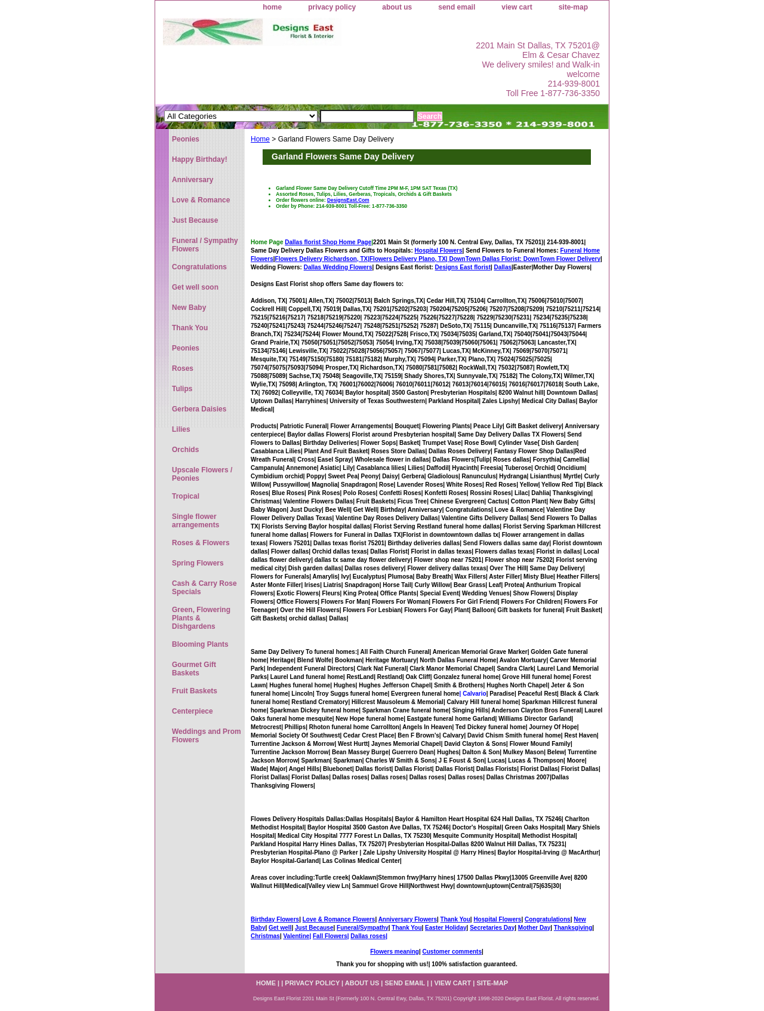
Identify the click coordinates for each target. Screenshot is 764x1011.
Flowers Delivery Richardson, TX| (322, 259)
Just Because (314, 927)
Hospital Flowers (439, 250)
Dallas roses (368, 936)
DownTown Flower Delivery (561, 259)
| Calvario (473, 693)
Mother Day (534, 927)
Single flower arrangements (195, 520)
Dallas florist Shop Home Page (328, 242)
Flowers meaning (394, 951)
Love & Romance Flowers (339, 919)
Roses (182, 368)
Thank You (455, 919)
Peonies (185, 139)
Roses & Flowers (201, 543)
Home (260, 139)
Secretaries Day (492, 927)
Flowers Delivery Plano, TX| (446, 259)
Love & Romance (201, 200)
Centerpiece (192, 711)
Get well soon (195, 287)
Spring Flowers (198, 563)
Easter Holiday (445, 927)
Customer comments (451, 951)
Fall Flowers (330, 936)
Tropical (185, 496)
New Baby (189, 307)
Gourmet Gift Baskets (194, 668)
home (272, 7)
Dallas (503, 267)
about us (397, 7)
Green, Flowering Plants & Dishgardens (201, 618)
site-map (573, 7)
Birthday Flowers (275, 919)
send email (456, 7)
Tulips (182, 389)
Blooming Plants (200, 644)
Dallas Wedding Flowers (338, 267)
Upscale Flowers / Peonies (202, 474)
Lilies (181, 429)
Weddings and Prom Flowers (206, 735)
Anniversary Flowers (407, 919)
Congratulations (548, 919)
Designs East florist (463, 267)
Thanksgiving (573, 927)
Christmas (265, 936)
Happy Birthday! (199, 159)
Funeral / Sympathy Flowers (205, 244)
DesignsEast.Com (348, 200)
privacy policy (332, 7)
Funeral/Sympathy (363, 927)
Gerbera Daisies (199, 409)
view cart (516, 7)
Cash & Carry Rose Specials (204, 587)
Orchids (185, 449)
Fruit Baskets (194, 691)
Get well (280, 927)
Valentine (296, 936)
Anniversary (192, 180)
